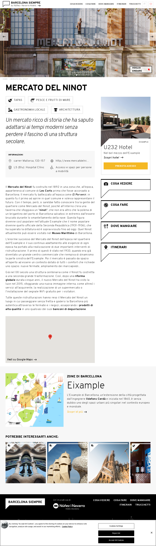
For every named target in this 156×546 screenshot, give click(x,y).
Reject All (116, 534)
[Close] (152, 533)
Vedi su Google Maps (22, 359)
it (145, 4)
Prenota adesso (125, 166)
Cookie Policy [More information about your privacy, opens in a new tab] (67, 527)
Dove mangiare (140, 500)
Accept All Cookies (116, 541)
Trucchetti (142, 505)
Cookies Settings (116, 527)
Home (5, 79)
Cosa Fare (120, 500)
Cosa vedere (101, 500)
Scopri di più (77, 412)
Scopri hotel (113, 157)
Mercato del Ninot (19, 79)
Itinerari (126, 505)
